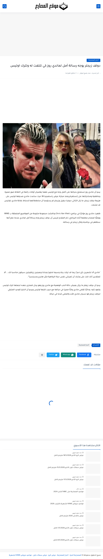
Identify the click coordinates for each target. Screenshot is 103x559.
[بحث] (5, 6)
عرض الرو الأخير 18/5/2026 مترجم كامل (69, 455)
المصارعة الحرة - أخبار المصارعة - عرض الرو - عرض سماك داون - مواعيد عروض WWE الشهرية (45, 555)
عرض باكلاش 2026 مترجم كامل (71, 516)
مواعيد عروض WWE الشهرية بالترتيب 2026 (67, 504)
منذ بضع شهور (77, 452)
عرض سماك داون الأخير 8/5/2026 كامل (68, 540)
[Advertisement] (51, 35)
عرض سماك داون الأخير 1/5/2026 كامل (69, 528)
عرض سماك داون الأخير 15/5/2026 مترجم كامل (65, 468)
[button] (84, 355)
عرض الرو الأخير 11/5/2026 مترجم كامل (69, 480)
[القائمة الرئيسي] (98, 6)
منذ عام (79, 489)
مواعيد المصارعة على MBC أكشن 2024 (69, 492)
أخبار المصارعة (93, 60)
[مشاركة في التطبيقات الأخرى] (42, 355)
